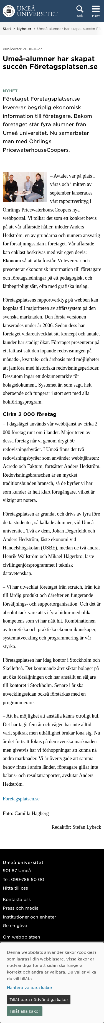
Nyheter (24, 28)
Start (7, 28)
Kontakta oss (17, 899)
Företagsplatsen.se (21, 799)
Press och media (21, 907)
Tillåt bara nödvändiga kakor (38, 999)
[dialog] (52, 982)
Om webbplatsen (21, 936)
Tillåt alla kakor (24, 1011)
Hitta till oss (15, 887)
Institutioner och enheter (29, 916)
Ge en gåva (15, 925)
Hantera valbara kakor (29, 987)
